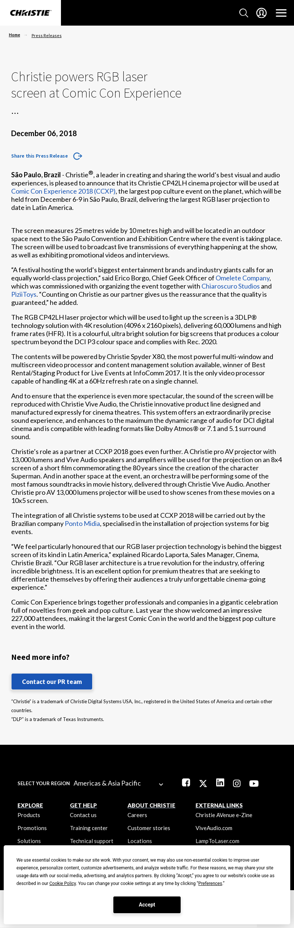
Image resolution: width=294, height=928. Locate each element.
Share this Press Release (39, 155)
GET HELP (83, 805)
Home (14, 34)
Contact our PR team (52, 681)
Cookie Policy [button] (62, 883)
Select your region (43, 783)
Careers (137, 815)
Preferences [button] (210, 883)
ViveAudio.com (214, 828)
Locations (139, 840)
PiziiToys (23, 294)
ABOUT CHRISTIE (151, 805)
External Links (219, 805)
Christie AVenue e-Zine (224, 815)
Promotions (32, 828)
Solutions (29, 840)
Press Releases (47, 35)
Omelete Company (242, 278)
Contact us (83, 815)
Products (28, 815)
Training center (89, 828)
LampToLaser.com (217, 840)
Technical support (91, 840)
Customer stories (148, 828)
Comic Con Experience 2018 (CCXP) (63, 191)
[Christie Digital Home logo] (30, 13)
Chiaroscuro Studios (230, 286)
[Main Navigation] (281, 13)
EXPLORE (30, 805)
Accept (147, 905)
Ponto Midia (82, 523)
